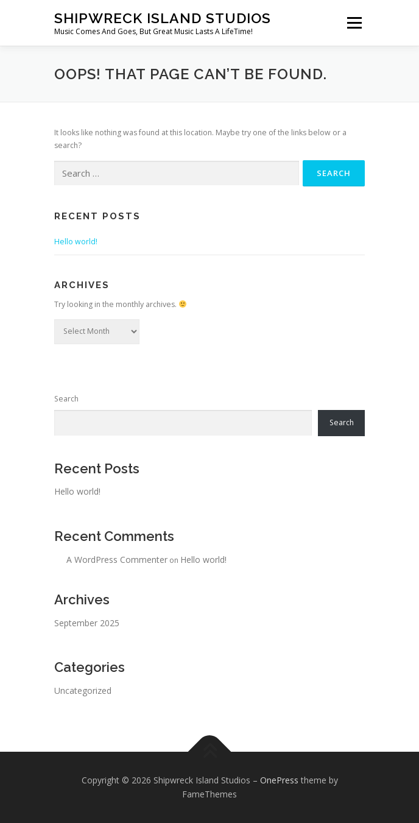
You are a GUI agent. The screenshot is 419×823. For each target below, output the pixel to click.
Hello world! (75, 241)
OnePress (279, 780)
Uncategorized (82, 690)
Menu (353, 23)
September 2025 (86, 623)
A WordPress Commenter (116, 559)
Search (66, 399)
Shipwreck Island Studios (162, 18)
